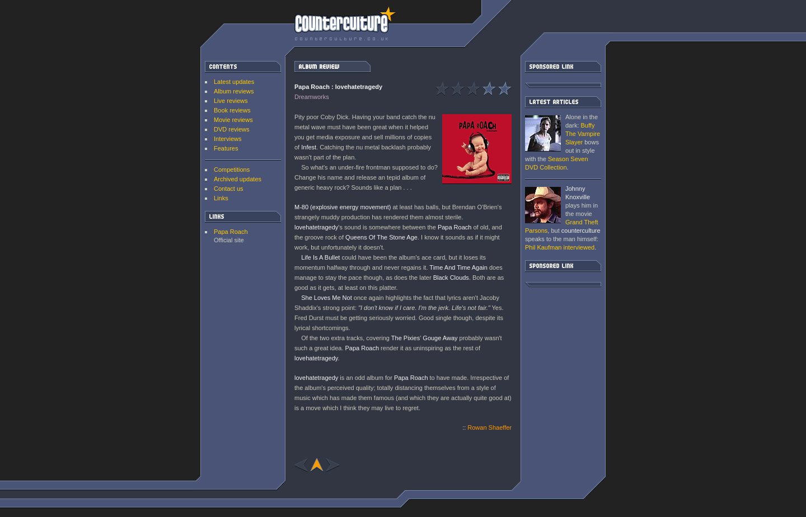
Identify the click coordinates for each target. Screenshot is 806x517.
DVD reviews (232, 129)
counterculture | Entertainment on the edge (345, 23)
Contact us (228, 188)
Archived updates (237, 179)
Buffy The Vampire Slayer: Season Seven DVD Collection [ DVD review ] (543, 133)
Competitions (232, 169)
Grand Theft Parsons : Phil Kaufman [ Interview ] (543, 205)
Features (226, 148)
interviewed (559, 247)
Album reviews (234, 91)
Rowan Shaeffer (489, 427)
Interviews (228, 138)
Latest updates (234, 81)
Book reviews (232, 110)
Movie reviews (233, 119)
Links (221, 198)
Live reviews (231, 100)
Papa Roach (231, 231)
